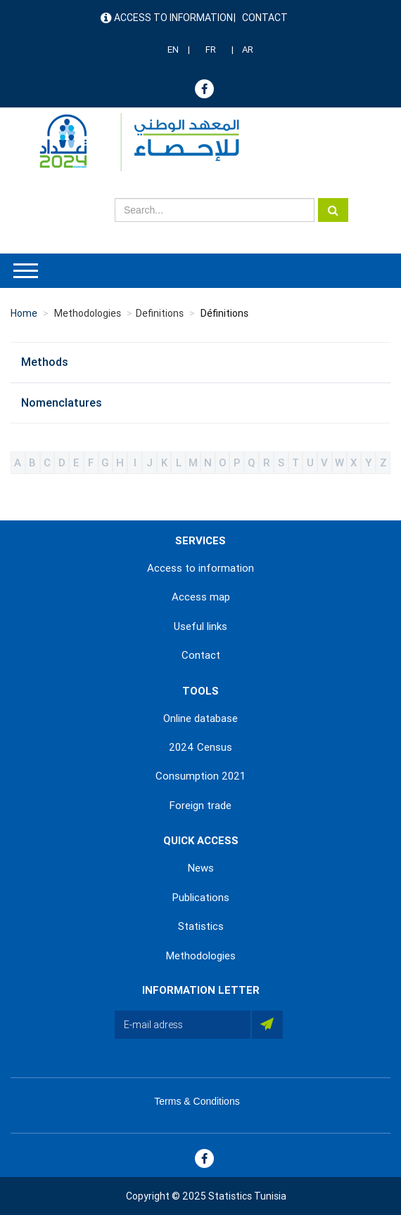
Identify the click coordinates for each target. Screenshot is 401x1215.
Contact (265, 17)
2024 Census (200, 747)
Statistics (201, 926)
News (201, 868)
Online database (200, 718)
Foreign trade (200, 805)
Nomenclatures (61, 402)
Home (24, 313)
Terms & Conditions (196, 1101)
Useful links (200, 626)
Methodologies (201, 956)
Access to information (173, 17)
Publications (200, 897)
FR (210, 49)
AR (247, 49)
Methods (44, 362)
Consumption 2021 (200, 776)
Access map (201, 597)
